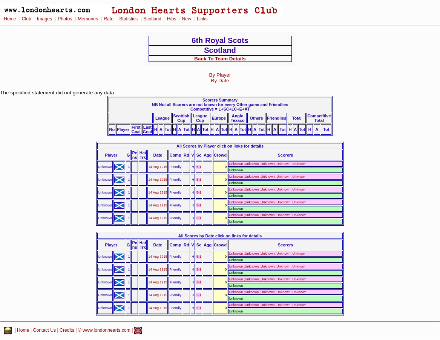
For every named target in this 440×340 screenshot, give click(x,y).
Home (10, 19)
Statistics (128, 19)
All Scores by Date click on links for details (220, 236)
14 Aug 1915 (157, 167)
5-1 (198, 167)
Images (44, 19)
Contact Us (44, 330)
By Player (220, 75)
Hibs (171, 19)
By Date (220, 80)
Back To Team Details (219, 59)
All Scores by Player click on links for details (220, 146)
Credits (67, 330)
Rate (108, 19)
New (186, 19)
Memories (88, 19)
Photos (65, 19)
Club (26, 19)
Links (202, 19)
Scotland (152, 19)
